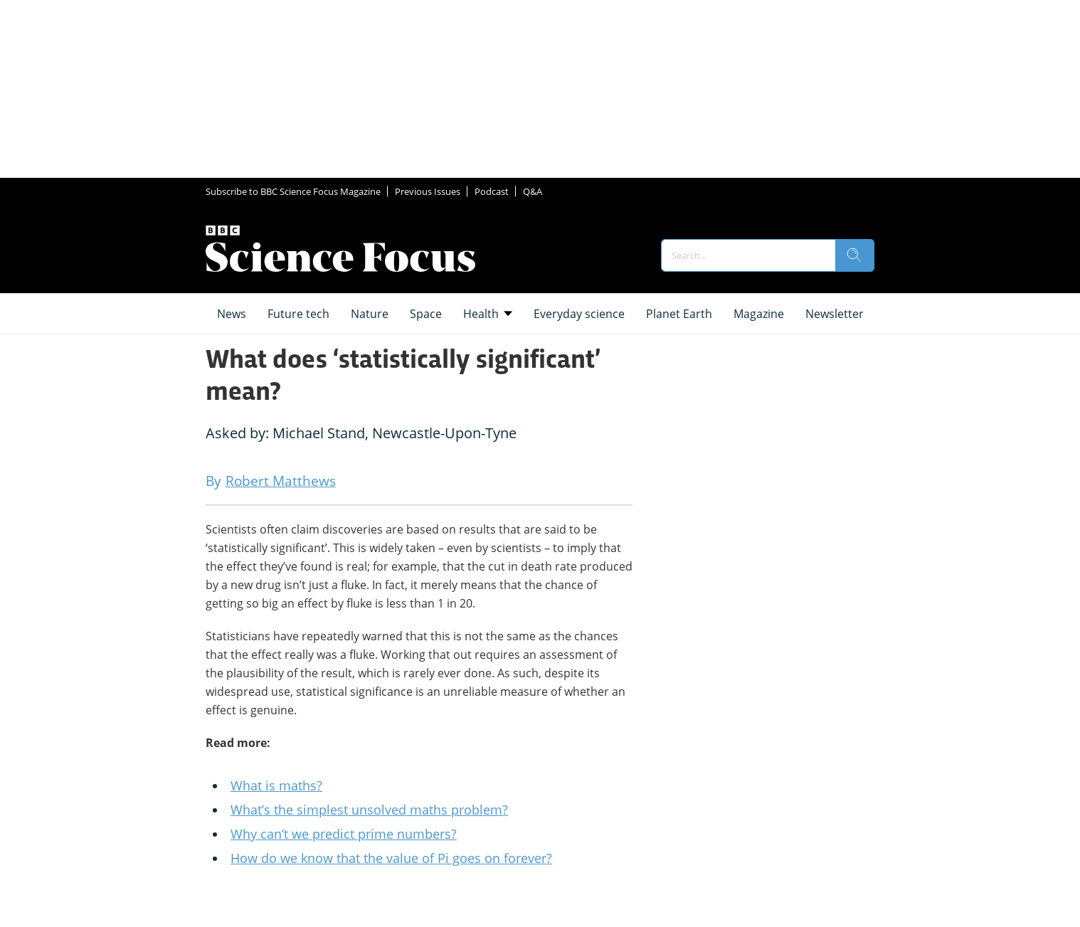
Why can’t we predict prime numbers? (344, 833)
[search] (854, 255)
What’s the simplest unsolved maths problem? (369, 809)
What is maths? (276, 785)
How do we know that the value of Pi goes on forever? (391, 858)
